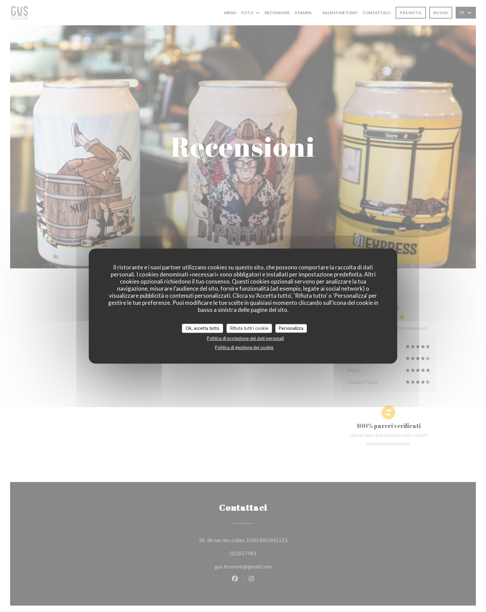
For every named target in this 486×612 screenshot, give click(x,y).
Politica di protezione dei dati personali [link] (245, 338)
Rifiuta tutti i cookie (249, 328)
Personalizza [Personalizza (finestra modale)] (291, 328)
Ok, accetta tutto (202, 328)
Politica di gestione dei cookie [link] (244, 347)
